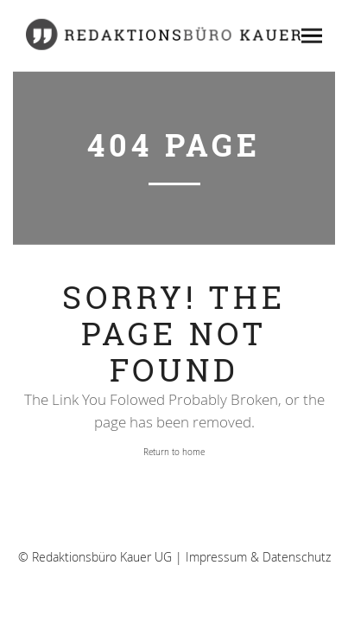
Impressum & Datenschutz (258, 558)
